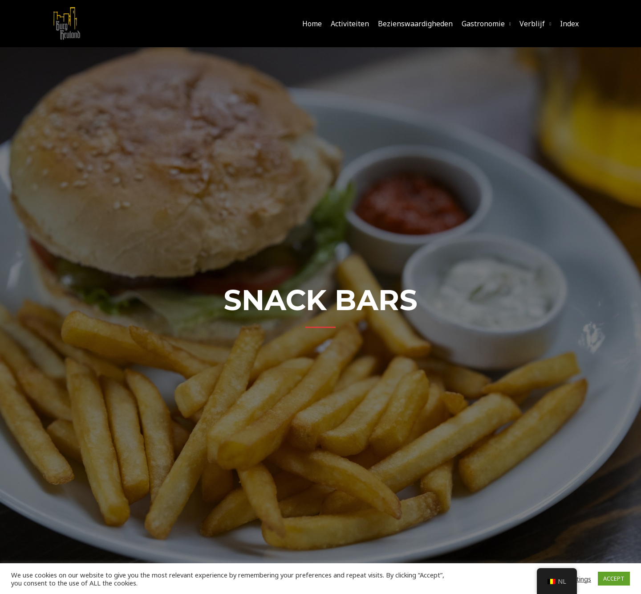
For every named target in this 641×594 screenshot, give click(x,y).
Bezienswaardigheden (415, 24)
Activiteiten (350, 24)
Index (569, 24)
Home (312, 24)
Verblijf (532, 24)
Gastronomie (483, 24)
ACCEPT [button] (614, 578)
